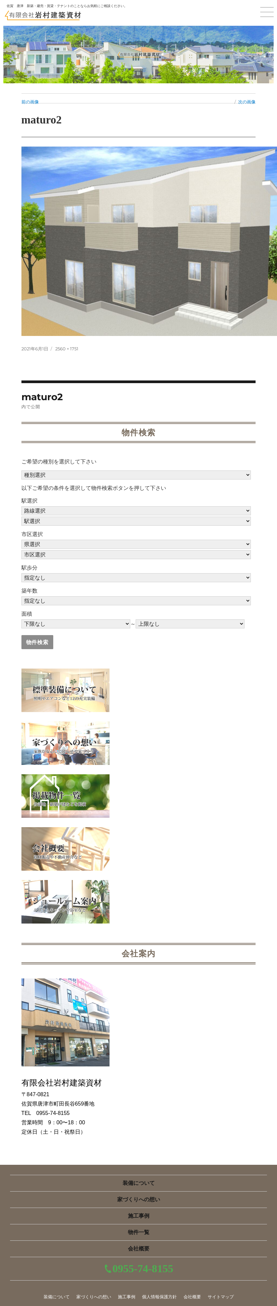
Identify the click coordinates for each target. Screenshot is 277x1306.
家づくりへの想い (138, 1199)
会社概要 (138, 1248)
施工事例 (138, 1216)
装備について (139, 1183)
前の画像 (30, 101)
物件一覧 (138, 1232)
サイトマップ (221, 1296)
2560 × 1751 (66, 348)
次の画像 (247, 101)
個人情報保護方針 (159, 1296)
